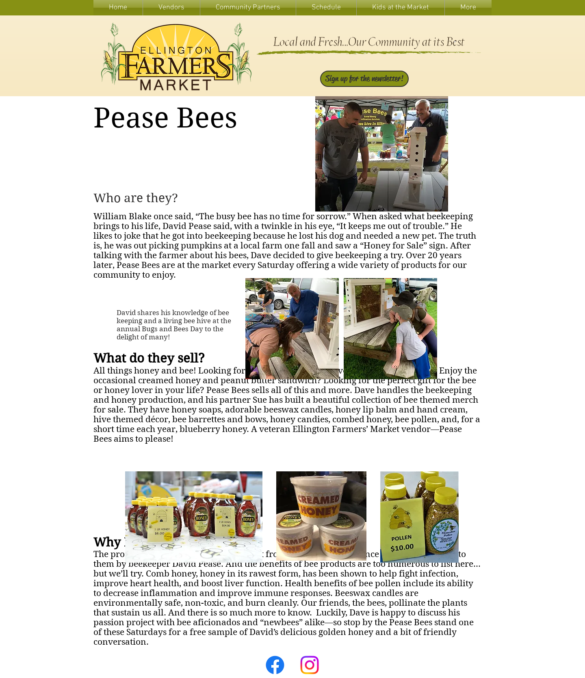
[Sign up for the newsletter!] (364, 79)
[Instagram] (309, 665)
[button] (400, 7)
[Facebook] (275, 665)
